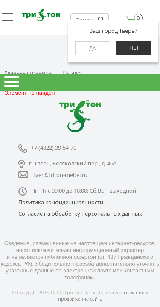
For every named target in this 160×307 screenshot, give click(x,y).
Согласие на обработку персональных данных (80, 213)
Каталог (72, 73)
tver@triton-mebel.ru (60, 175)
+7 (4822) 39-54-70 (53, 147)
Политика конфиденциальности (60, 202)
